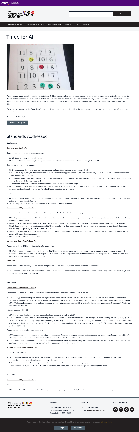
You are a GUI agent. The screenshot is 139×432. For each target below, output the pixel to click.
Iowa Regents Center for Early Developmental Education (24, 29)
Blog (77, 24)
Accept (61, 428)
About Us (86, 24)
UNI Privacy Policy (106, 422)
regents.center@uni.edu (96, 411)
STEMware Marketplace (53, 24)
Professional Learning (15, 24)
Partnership (68, 24)
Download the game (18, 123)
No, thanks (77, 428)
